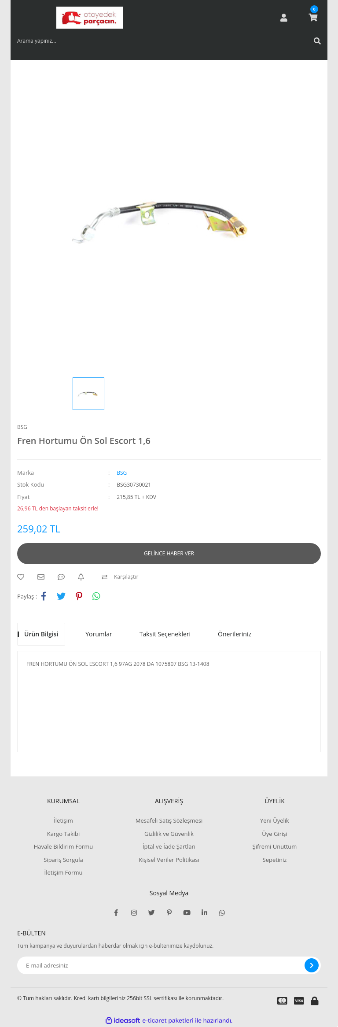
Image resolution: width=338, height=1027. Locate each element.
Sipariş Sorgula (63, 860)
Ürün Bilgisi (41, 634)
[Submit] (312, 965)
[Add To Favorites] (23, 576)
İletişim (63, 820)
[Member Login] (284, 18)
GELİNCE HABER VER (169, 553)
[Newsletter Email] (169, 965)
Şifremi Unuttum (275, 846)
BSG (22, 427)
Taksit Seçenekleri (165, 634)
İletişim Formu (63, 872)
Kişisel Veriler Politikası (169, 860)
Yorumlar (98, 634)
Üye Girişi (274, 834)
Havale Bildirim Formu (63, 846)
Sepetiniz (275, 860)
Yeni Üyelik (274, 820)
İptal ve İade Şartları (169, 846)
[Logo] (89, 18)
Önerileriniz (234, 634)
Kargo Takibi (63, 834)
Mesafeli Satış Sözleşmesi (169, 820)
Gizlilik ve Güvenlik (169, 834)
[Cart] (313, 18)
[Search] (169, 41)
